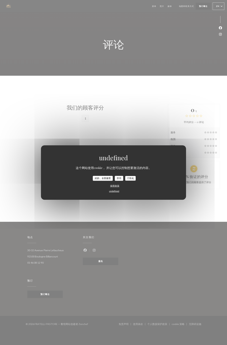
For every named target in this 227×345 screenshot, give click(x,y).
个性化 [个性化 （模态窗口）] (130, 178)
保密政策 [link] (114, 185)
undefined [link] (114, 191)
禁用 (119, 178)
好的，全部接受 (103, 178)
